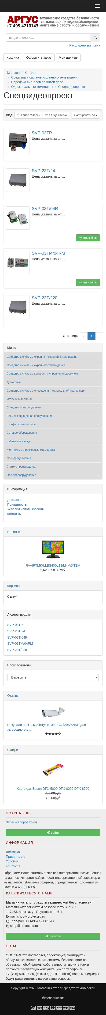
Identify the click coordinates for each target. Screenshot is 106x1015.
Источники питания (19, 399)
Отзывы (13, 695)
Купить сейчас (88, 237)
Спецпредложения (19, 458)
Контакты (14, 514)
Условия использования (25, 509)
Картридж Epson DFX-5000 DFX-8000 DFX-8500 (53, 788)
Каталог (31, 73)
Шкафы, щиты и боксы (21, 424)
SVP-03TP (42, 133)
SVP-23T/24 (43, 170)
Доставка (14, 500)
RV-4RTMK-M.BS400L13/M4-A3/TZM (53, 565)
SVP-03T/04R (45, 208)
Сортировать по (86, 115)
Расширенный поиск (84, 45)
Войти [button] (53, 832)
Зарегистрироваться (21, 822)
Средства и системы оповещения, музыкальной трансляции (46, 390)
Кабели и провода (18, 441)
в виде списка (56, 115)
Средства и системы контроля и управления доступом (42, 373)
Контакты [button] (53, 936)
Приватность (17, 504)
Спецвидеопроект (71, 87)
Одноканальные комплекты (32, 87)
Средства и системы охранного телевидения (45, 77)
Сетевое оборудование (22, 432)
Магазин (13, 73)
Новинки (13, 532)
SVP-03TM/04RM (48, 253)
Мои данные (68, 57)
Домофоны (14, 382)
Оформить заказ (38, 57)
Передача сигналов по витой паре (37, 82)
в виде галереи (28, 115)
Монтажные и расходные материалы (31, 449)
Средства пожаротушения (24, 407)
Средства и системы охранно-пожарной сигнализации (42, 356)
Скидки (12, 750)
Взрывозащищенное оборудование (30, 416)
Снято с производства (21, 466)
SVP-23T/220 (44, 298)
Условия (12, 861)
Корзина (13, 57)
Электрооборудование (21, 475)
